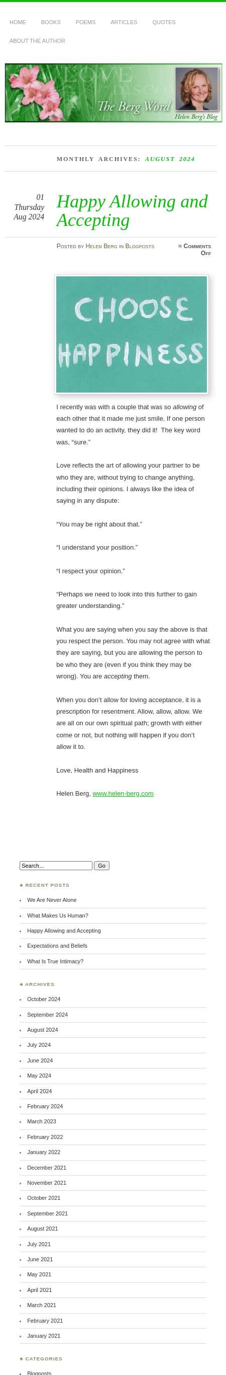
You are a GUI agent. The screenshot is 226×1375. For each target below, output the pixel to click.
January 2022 (43, 1152)
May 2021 (39, 1274)
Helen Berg (102, 246)
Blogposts (140, 246)
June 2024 (40, 1060)
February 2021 (45, 1321)
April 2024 (39, 1091)
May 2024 (39, 1076)
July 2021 (39, 1244)
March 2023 (41, 1121)
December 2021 (46, 1168)
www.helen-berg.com (122, 793)
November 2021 (46, 1183)
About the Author (37, 41)
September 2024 (47, 1015)
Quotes (164, 22)
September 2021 (47, 1213)
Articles (123, 22)
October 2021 (43, 1198)
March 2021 (41, 1305)
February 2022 (45, 1137)
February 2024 (45, 1106)
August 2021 (42, 1229)
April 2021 (39, 1290)
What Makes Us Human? (57, 915)
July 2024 (39, 1045)
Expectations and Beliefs (57, 946)
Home (18, 22)
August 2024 (42, 1030)
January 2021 (43, 1336)
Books (51, 22)
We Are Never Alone (51, 900)
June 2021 (40, 1259)
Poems (86, 22)
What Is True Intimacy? (55, 961)
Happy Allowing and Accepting (132, 210)
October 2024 (43, 999)
